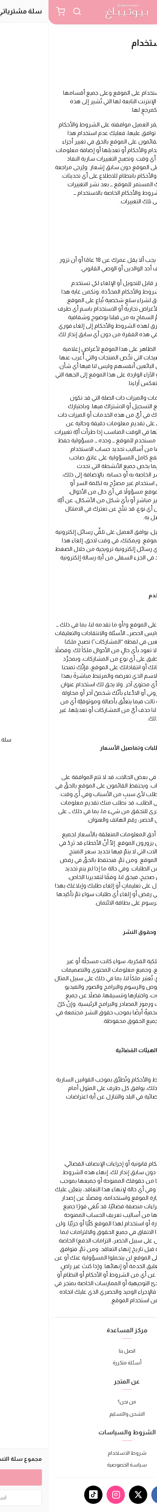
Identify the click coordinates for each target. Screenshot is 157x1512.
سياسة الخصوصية (78, 1465)
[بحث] (28, 12)
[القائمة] (145, 12)
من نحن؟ (78, 1402)
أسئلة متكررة (78, 1363)
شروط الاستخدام (78, 1453)
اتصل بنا (78, 1351)
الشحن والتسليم (78, 1414)
